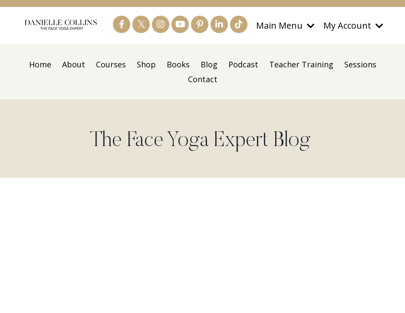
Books (178, 64)
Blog (209, 64)
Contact (202, 79)
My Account (353, 25)
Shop (146, 64)
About (73, 64)
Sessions (360, 64)
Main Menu (285, 25)
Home (40, 64)
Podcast (243, 64)
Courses (111, 64)
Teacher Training (301, 64)
